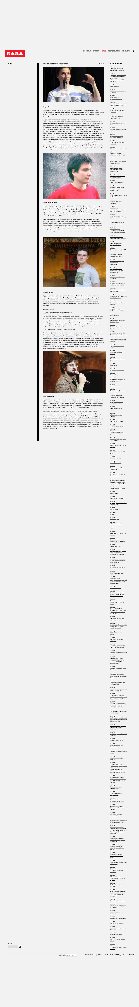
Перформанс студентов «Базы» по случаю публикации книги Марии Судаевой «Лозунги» (118, 719)
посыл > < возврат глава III (116, 182)
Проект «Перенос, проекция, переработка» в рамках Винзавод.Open (117, 189)
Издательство (114, 51)
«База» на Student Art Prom (116, 573)
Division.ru (130, 955)
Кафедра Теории (114, 493)
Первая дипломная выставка (117, 740)
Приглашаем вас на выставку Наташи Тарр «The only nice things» (117, 602)
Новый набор (113, 365)
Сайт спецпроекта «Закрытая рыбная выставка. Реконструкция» (117, 262)
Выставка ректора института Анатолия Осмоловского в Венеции (117, 856)
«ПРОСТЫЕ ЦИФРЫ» (115, 386)
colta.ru (54, 403)
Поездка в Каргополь (115, 546)
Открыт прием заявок (115, 588)
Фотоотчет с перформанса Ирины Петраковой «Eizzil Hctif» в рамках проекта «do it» (118, 626)
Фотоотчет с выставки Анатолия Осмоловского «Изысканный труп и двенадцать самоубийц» (118, 705)
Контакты (126, 51)
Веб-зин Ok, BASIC (115, 315)
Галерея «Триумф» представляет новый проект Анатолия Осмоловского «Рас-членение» (118, 552)
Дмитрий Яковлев (113, 955)
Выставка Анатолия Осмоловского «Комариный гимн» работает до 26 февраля (117, 230)
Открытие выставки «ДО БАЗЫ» (118, 249)
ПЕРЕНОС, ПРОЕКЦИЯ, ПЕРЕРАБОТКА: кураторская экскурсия (117, 155)
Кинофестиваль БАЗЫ (115, 509)
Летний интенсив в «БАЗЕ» (117, 426)
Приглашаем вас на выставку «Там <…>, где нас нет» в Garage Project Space (118, 676)
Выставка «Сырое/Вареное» (117, 458)
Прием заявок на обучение (116, 390)
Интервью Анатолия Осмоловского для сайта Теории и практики (118, 947)
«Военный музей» (114, 519)
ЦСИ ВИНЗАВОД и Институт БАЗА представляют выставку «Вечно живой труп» (117, 560)
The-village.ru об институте (116, 934)
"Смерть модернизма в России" (117, 488)
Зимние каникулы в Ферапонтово (118, 918)
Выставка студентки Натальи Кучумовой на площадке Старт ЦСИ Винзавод (117, 840)
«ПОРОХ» (112, 528)
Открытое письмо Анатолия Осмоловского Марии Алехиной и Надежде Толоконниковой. (118, 697)
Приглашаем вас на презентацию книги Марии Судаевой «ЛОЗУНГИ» (118, 727)
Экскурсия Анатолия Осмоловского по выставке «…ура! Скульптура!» (117, 432)
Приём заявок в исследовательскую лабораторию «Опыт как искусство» (118, 209)
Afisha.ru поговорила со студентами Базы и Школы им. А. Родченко (118, 878)
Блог (104, 51)
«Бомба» (112, 514)
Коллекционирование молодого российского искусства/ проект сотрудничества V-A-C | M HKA (118, 482)
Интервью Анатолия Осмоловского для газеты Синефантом (116, 870)
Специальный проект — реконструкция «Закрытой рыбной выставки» (116, 270)
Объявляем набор (114, 86)
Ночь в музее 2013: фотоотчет (117, 900)
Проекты (96, 51)
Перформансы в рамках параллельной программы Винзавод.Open (116, 169)
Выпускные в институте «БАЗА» (118, 148)
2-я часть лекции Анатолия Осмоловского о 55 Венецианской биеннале (118, 807)
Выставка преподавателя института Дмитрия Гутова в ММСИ (117, 848)
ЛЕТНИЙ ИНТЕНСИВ (115, 463)
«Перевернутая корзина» (116, 523)
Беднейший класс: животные (117, 370)
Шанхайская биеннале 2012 (117, 923)
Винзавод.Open (114, 374)
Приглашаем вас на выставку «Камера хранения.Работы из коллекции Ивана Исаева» (117, 594)
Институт (87, 51)
